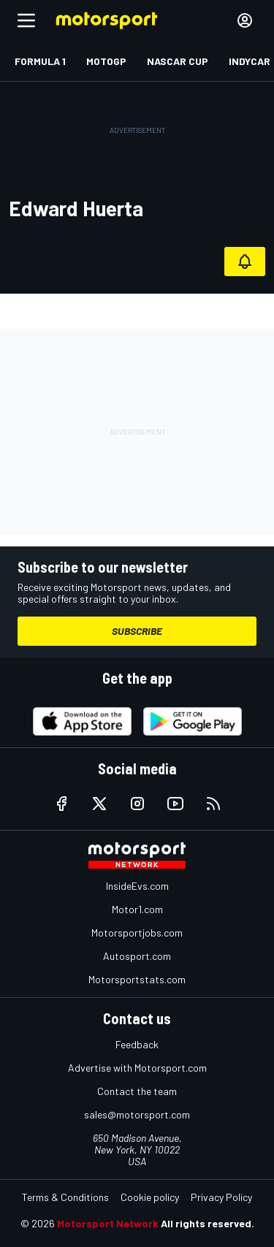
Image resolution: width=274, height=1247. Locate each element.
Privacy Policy (221, 1197)
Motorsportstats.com (137, 979)
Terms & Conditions (65, 1197)
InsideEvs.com (137, 886)
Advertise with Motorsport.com (137, 1067)
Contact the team (137, 1091)
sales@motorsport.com (137, 1114)
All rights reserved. (207, 1223)
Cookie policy (150, 1197)
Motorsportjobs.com (137, 932)
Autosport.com (137, 956)
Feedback (137, 1044)
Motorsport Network (108, 1223)
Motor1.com (137, 909)
